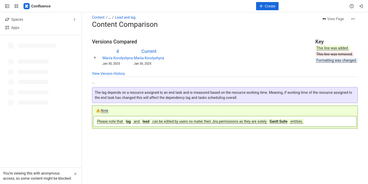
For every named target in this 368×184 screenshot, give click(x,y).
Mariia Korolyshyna (117, 58)
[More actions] (353, 19)
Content (98, 17)
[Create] (267, 6)
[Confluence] (37, 6)
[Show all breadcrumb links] (109, 17)
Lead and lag (125, 17)
